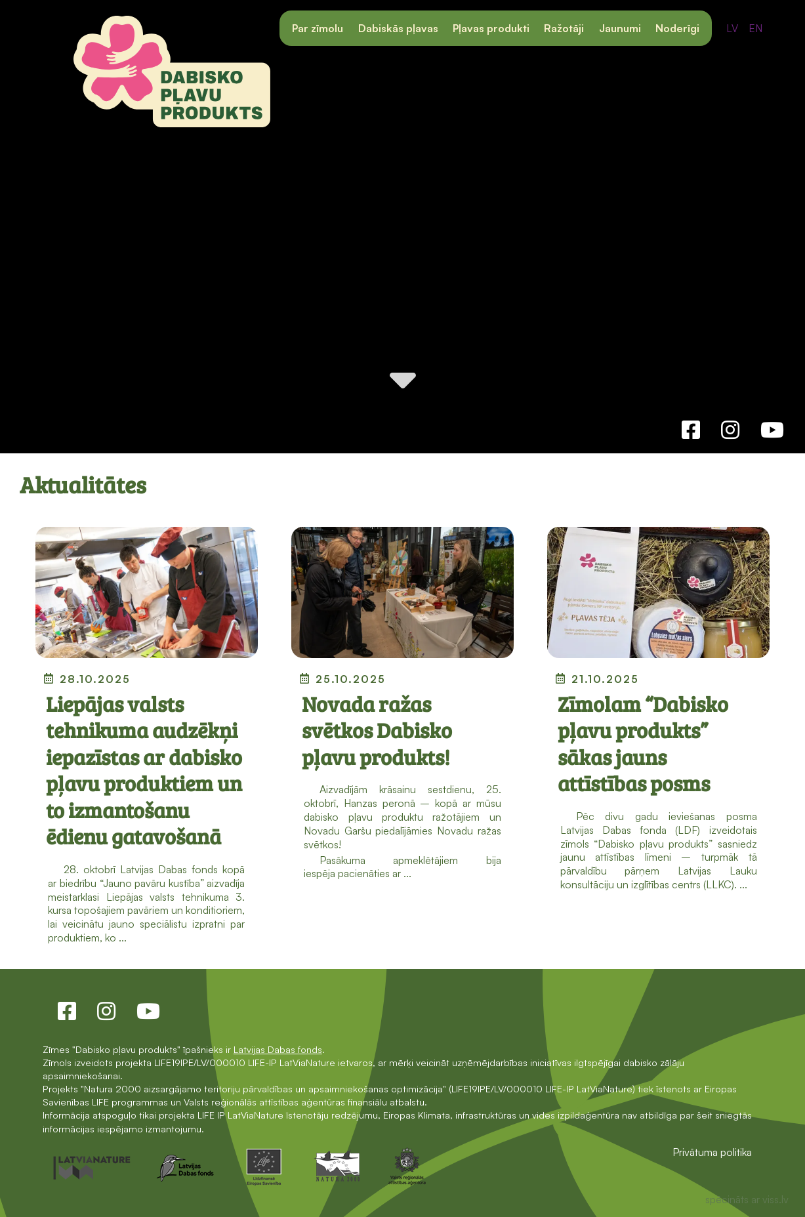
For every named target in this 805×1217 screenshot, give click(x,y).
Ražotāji (564, 28)
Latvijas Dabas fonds (278, 1049)
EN (755, 28)
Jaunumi (620, 28)
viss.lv (775, 1199)
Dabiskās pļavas (398, 28)
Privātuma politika (712, 1152)
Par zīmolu (317, 28)
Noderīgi (677, 28)
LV (732, 28)
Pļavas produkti (491, 28)
